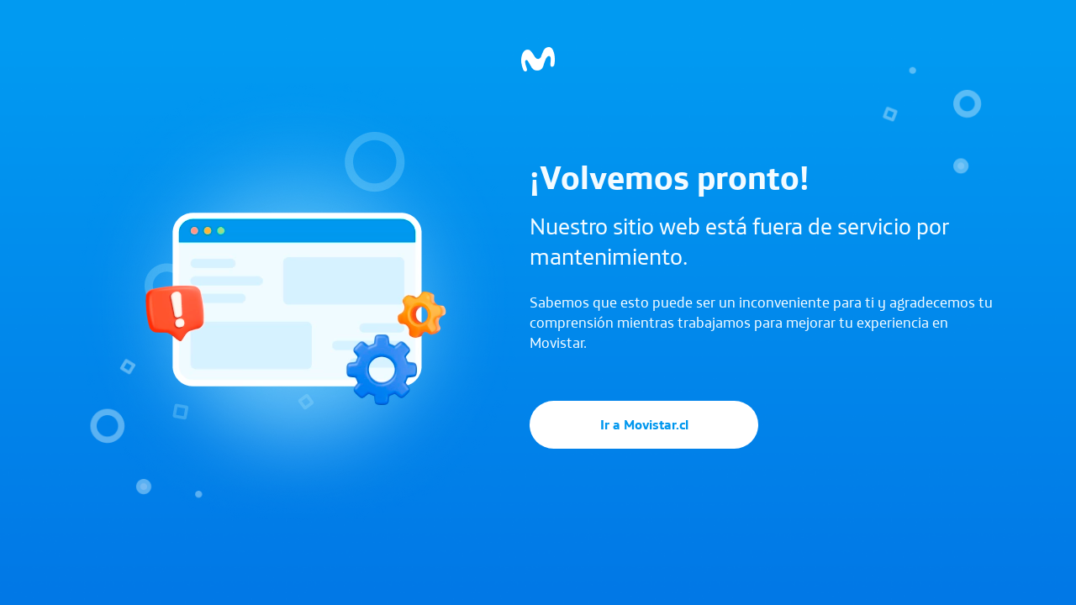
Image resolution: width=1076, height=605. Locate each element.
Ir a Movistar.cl (644, 424)
